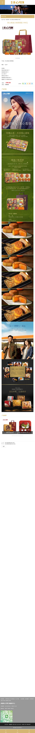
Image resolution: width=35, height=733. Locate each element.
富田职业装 (7, 698)
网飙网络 (10, 724)
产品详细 (4, 89)
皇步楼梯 (22, 698)
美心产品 (3, 19)
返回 (4, 446)
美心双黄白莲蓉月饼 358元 (10, 444)
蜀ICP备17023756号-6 (17, 724)
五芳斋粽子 (32, 698)
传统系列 (7, 19)
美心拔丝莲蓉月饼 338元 (9, 442)
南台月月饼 (3, 700)
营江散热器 (12, 698)
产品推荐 (4, 415)
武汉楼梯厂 (27, 698)
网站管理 (28, 724)
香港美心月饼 (8, 700)
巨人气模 (17, 698)
